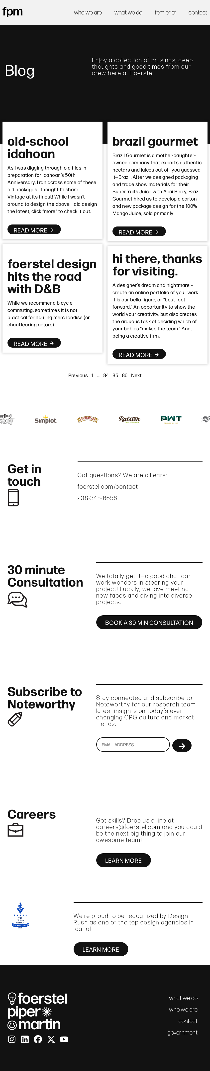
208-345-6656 (97, 498)
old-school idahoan (38, 146)
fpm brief (165, 12)
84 (106, 375)
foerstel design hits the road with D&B (52, 275)
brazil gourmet (155, 140)
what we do (128, 12)
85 (115, 375)
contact (198, 12)
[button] (8, 420)
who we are (88, 12)
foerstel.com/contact (108, 486)
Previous (78, 375)
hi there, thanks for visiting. (157, 263)
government (183, 1032)
